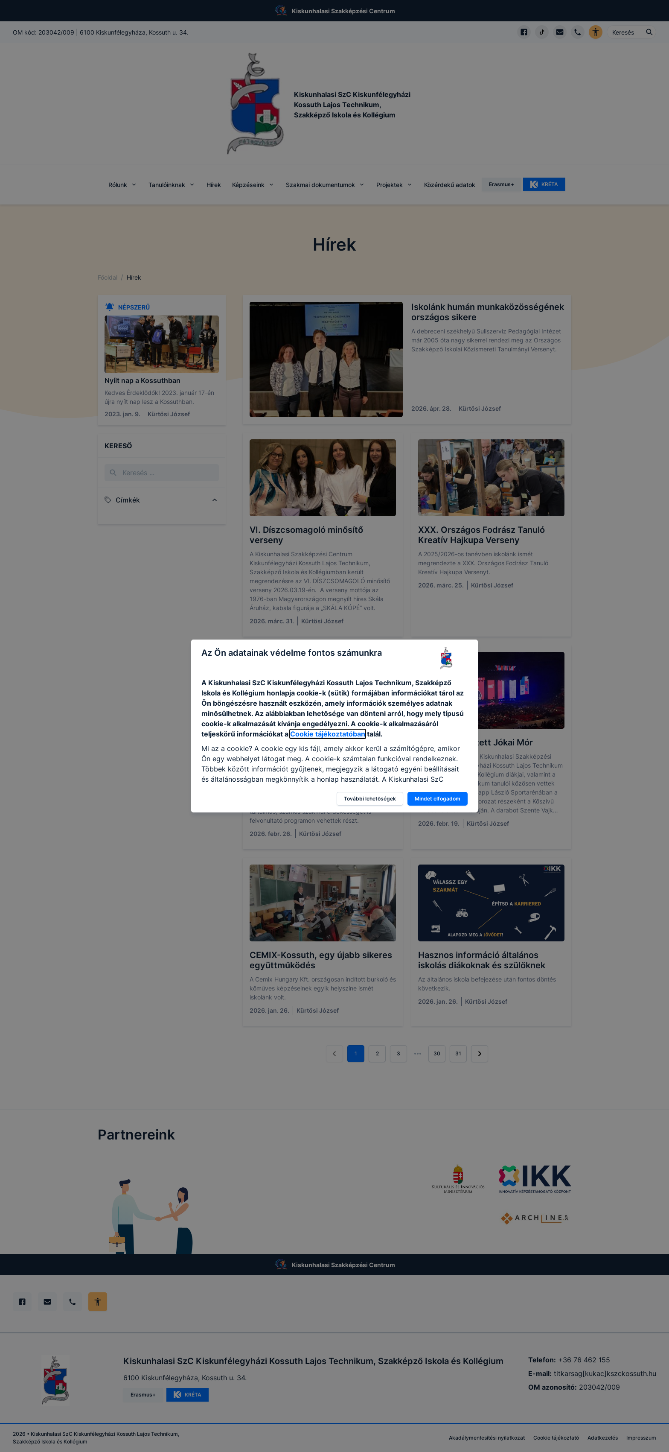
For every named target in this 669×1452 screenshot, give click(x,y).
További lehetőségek (370, 798)
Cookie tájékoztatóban (327, 734)
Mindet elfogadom (437, 798)
